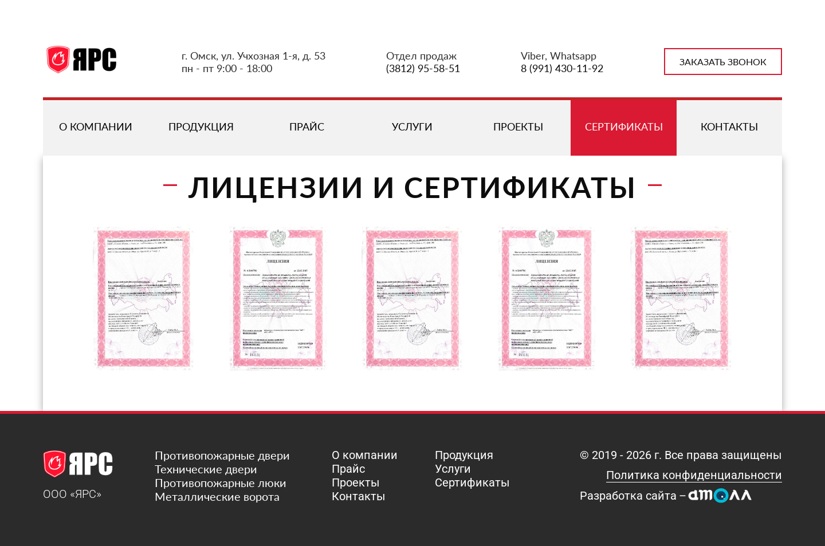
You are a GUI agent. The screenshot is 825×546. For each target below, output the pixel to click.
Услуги (412, 126)
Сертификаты (624, 126)
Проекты (518, 126)
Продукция (201, 126)
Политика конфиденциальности (694, 475)
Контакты (729, 126)
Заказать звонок (723, 61)
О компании (95, 126)
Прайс (306, 126)
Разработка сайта (628, 496)
